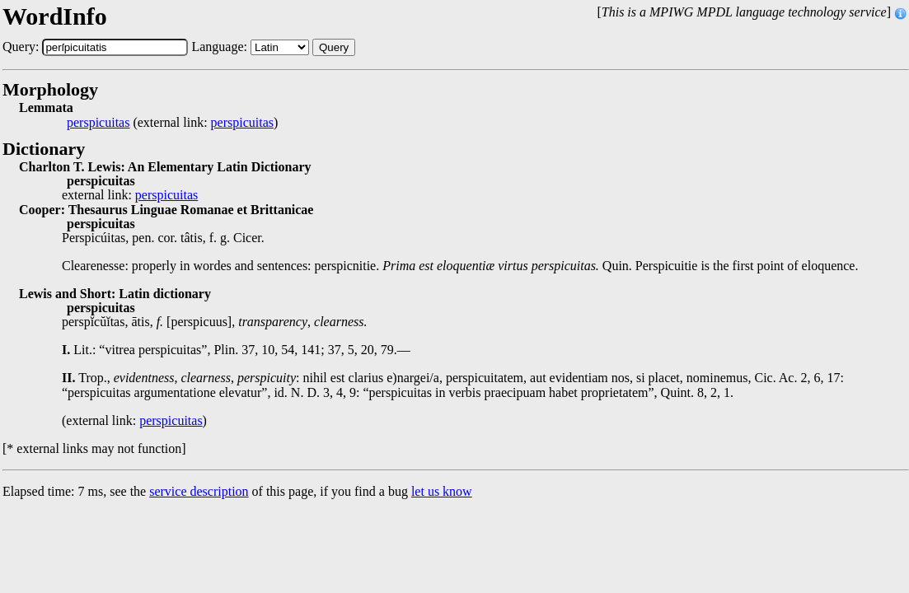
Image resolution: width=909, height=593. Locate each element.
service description (198, 491)
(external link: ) (172, 122)
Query (334, 47)
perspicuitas (98, 122)
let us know (441, 491)
